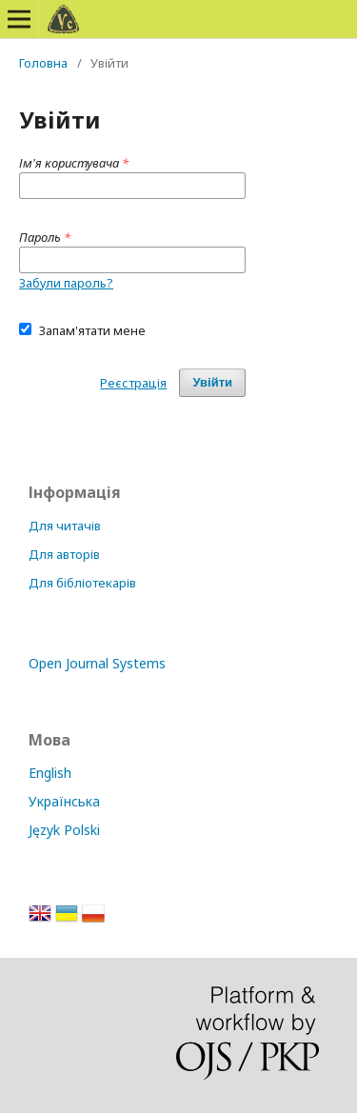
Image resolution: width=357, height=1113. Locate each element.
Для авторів (64, 554)
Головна (43, 62)
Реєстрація (133, 382)
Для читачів (65, 525)
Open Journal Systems (97, 663)
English (50, 773)
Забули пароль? (66, 282)
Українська (64, 801)
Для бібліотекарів (82, 582)
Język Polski (64, 830)
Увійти (212, 382)
